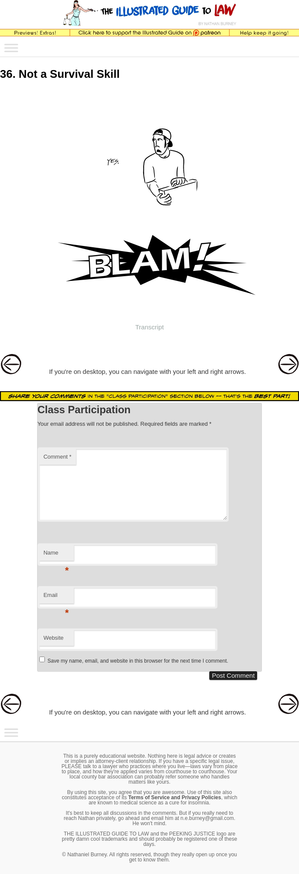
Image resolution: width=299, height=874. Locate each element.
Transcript (149, 327)
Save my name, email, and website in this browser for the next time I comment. (137, 661)
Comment (58, 456)
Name (56, 555)
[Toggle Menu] (11, 48)
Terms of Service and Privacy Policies (174, 797)
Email (56, 597)
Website (54, 638)
